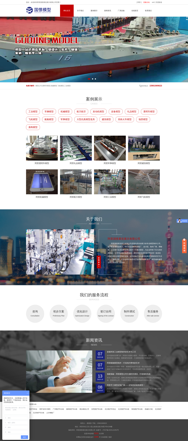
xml (153, 2)
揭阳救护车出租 (71, 409)
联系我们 (148, 11)
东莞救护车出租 (96, 409)
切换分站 (146, 2)
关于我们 (80, 11)
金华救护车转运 (31, 409)
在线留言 (134, 11)
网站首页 (66, 11)
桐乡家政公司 (84, 409)
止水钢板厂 (50, 413)
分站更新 (104, 437)
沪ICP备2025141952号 (111, 430)
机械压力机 (149, 409)
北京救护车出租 (123, 409)
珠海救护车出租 (137, 409)
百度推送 (159, 2)
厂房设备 (121, 11)
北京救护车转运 (110, 409)
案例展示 (94, 11)
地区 (110, 437)
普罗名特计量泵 (45, 409)
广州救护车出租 (58, 409)
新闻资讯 (107, 11)
